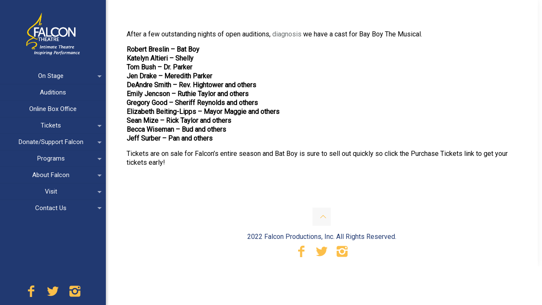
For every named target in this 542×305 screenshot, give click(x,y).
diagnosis (286, 34)
